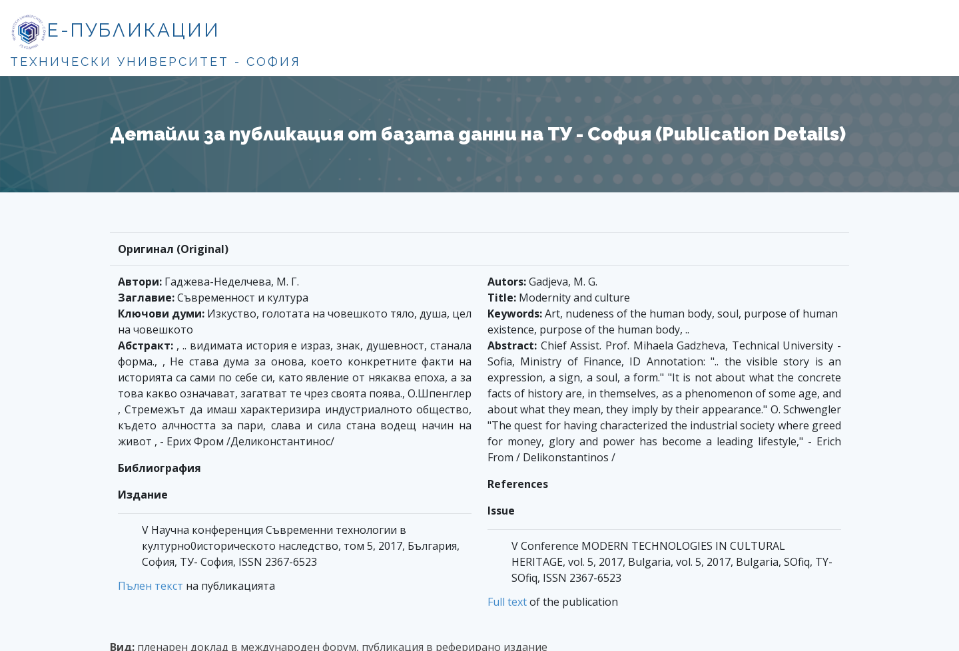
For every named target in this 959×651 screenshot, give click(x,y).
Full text (507, 601)
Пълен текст (150, 585)
